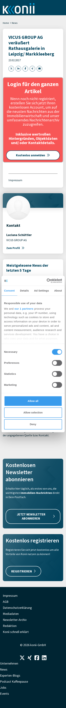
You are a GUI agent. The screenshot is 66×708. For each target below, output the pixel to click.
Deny (33, 424)
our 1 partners (23, 308)
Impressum (15, 180)
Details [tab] (24, 290)
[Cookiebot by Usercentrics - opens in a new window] (47, 280)
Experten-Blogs (10, 675)
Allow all (33, 400)
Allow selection (33, 412)
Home (6, 22)
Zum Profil (15, 248)
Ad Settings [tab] (41, 290)
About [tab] (58, 290)
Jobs (3, 687)
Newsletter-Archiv (15, 620)
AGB (5, 602)
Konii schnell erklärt (16, 632)
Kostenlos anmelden (33, 155)
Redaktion (10, 626)
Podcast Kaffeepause (14, 681)
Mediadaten (11, 614)
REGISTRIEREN (23, 571)
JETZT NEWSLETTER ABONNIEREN (36, 516)
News (15, 22)
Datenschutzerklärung (17, 608)
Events (4, 693)
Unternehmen (9, 663)
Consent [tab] (9, 290)
